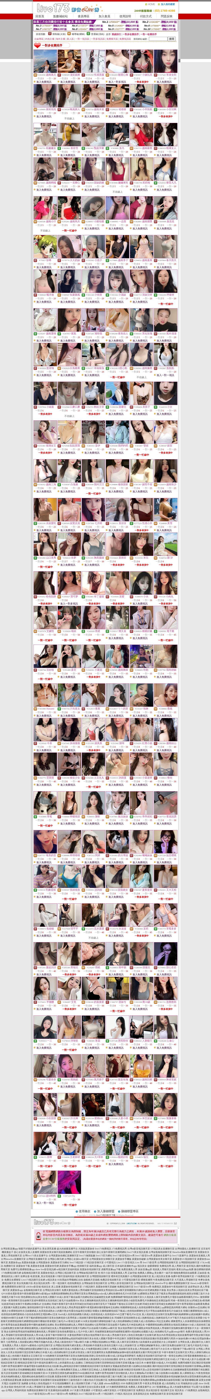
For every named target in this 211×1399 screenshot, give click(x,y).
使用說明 (125, 16)
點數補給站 (60, 16)
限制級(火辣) (59, 34)
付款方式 (146, 16)
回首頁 (39, 16)
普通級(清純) (97, 34)
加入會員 (104, 16)
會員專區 (83, 16)
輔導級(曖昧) (78, 34)
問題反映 (166, 16)
